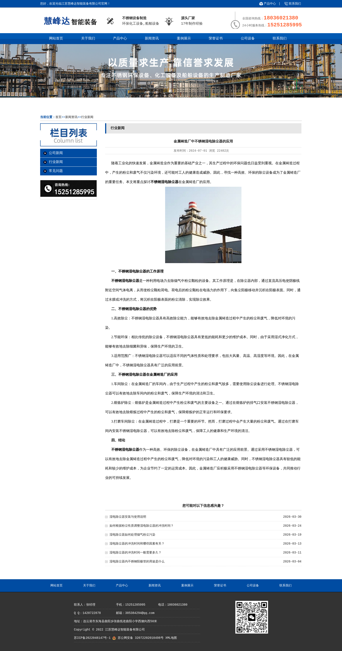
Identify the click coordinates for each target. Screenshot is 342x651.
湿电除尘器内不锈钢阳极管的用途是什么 (136, 561)
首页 (58, 117)
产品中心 (270, 3)
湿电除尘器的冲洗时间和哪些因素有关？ (136, 543)
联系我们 (295, 3)
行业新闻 (87, 117)
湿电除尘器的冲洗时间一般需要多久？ (135, 552)
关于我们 (88, 39)
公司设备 (248, 39)
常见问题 (56, 171)
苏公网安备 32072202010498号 (141, 638)
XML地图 (171, 638)
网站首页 (56, 39)
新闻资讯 (152, 39)
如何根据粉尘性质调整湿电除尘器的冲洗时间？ (141, 526)
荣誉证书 (216, 39)
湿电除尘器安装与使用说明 (127, 517)
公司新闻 (56, 153)
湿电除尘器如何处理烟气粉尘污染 (132, 534)
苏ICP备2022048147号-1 (92, 638)
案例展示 (184, 39)
